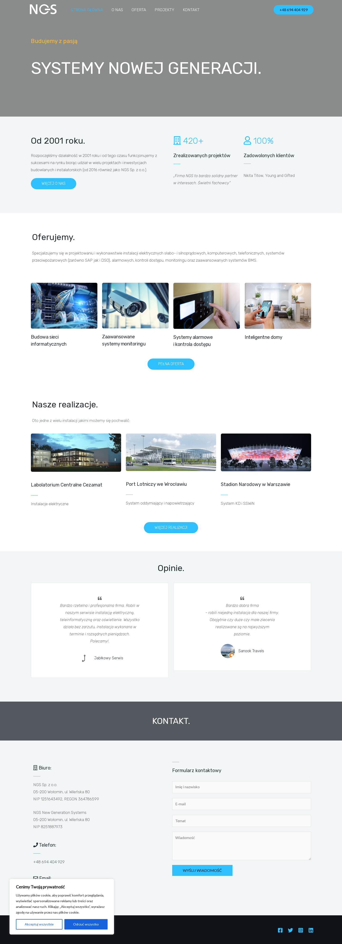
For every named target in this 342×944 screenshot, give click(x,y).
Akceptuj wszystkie (39, 924)
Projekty (163, 9)
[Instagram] (300, 930)
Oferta (137, 9)
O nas (116, 9)
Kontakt (189, 9)
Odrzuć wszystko (86, 924)
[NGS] (43, 9)
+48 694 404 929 (49, 861)
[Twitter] (290, 930)
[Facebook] (280, 930)
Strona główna (87, 9)
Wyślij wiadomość (202, 871)
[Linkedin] (311, 930)
